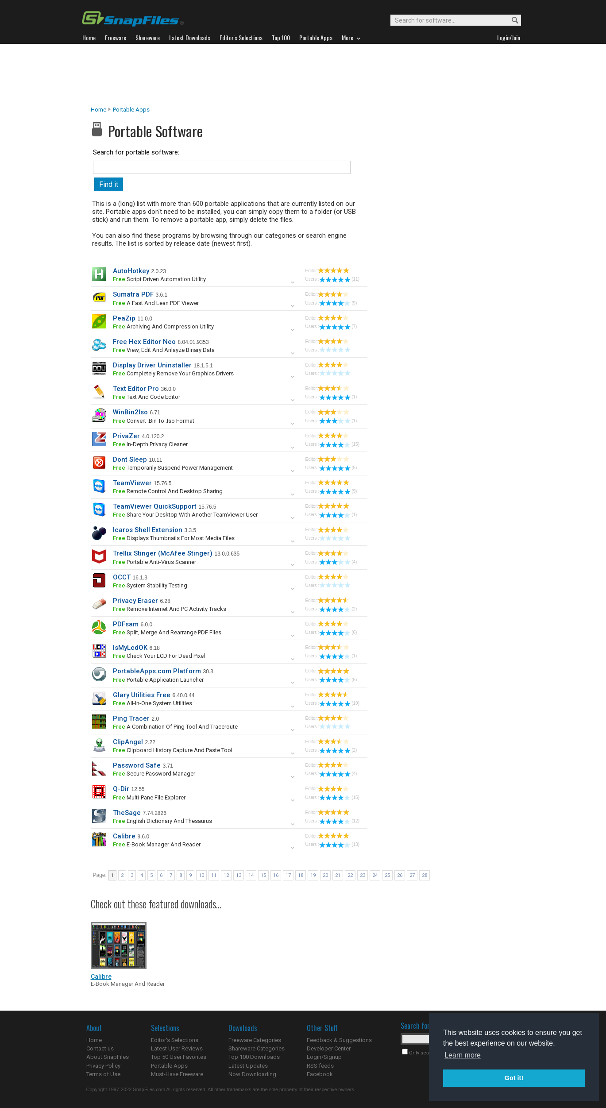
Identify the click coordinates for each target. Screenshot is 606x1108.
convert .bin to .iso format (153, 420)
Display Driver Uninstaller (152, 365)
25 (387, 875)
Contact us (100, 1048)
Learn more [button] (462, 1055)
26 (399, 875)
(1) (338, 396)
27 (412, 875)
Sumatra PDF (133, 294)
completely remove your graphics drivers (173, 373)
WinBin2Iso (130, 412)
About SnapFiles (107, 1057)
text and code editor (146, 397)
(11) (339, 279)
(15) (339, 444)
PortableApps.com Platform (157, 671)
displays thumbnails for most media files (174, 538)
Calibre (124, 836)
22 (350, 875)
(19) (339, 703)
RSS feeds (320, 1065)
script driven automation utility (159, 279)
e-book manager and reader (157, 844)
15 (263, 875)
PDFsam (126, 624)
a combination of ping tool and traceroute (175, 726)
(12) (339, 820)
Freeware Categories (254, 1040)
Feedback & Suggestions (339, 1040)
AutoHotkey (131, 271)
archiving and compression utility (163, 326)
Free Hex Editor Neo (144, 342)
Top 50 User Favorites (178, 1057)
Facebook (320, 1074)
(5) (338, 467)
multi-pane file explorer (149, 797)
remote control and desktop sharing (168, 491)
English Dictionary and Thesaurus (162, 821)
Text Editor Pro (136, 389)
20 (325, 875)
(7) (338, 326)
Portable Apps (131, 109)
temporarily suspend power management (173, 467)
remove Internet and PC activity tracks (169, 609)
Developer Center (329, 1048)
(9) (338, 303)
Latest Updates (248, 1065)
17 (288, 875)
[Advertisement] (303, 75)
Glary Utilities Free (141, 695)
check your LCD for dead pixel (159, 655)
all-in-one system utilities (152, 703)
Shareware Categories (256, 1048)
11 (213, 875)
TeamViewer (132, 483)
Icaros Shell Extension (147, 530)
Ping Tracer (131, 718)
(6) (338, 632)
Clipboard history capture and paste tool (172, 750)
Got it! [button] (514, 1077)
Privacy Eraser (135, 601)
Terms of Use (103, 1074)
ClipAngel (128, 742)
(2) (338, 608)
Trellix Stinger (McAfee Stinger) (162, 553)
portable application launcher (158, 679)
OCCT (122, 577)
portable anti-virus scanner (154, 562)
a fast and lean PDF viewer (156, 303)
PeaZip (124, 318)
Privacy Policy (103, 1065)
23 (362, 875)
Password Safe (137, 765)
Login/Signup (324, 1057)
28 (424, 875)
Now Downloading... (254, 1074)
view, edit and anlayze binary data (164, 350)
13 (238, 875)
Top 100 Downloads (254, 1057)
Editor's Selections (174, 1040)
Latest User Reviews (177, 1048)
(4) (338, 562)
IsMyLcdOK (130, 648)
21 (337, 875)
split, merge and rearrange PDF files (167, 632)
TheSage (127, 813)
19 (313, 875)
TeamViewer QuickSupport (155, 506)
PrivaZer (126, 436)
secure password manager (154, 773)
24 (375, 875)
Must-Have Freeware (177, 1074)
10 (201, 875)
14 (251, 875)
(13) (339, 844)
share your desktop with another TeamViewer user (185, 514)
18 (300, 875)
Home (98, 109)
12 (226, 875)
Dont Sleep (130, 459)
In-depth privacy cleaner (150, 444)
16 (275, 875)
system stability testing (150, 585)
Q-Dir (121, 789)
